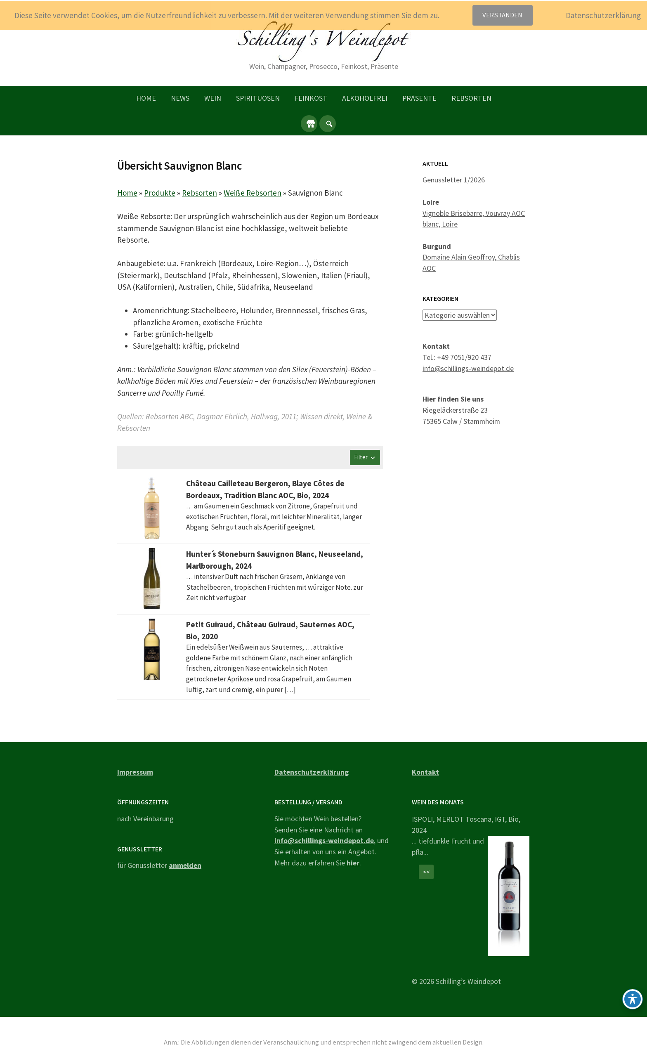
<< (426, 872)
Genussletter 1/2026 (454, 179)
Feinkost (311, 98)
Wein (212, 98)
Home (146, 98)
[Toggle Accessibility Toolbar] (632, 999)
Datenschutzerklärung (311, 772)
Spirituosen (258, 98)
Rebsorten (471, 98)
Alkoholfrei (364, 98)
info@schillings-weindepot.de (468, 368)
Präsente (419, 98)
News (180, 98)
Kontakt (425, 772)
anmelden (185, 865)
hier (353, 863)
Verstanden (502, 15)
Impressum (135, 772)
